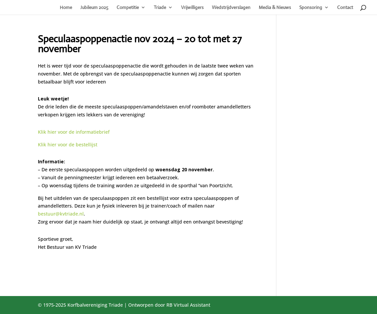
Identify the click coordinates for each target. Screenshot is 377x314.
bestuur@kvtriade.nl (61, 214)
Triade (160, 7)
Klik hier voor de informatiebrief (74, 132)
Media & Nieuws (275, 7)
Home (66, 7)
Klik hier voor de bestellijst (67, 144)
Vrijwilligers (192, 7)
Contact (345, 7)
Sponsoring (310, 7)
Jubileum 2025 (94, 7)
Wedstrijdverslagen (231, 7)
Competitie (128, 7)
